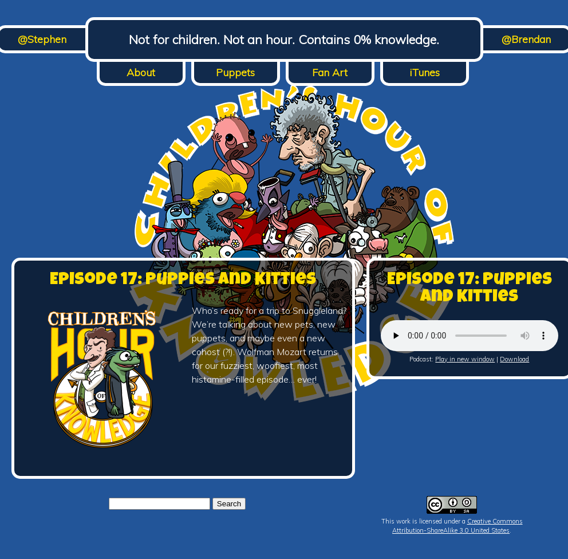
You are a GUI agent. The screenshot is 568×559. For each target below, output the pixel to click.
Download (514, 359)
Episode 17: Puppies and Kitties (183, 280)
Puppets (235, 72)
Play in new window (465, 359)
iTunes (424, 72)
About (141, 72)
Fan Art (330, 72)
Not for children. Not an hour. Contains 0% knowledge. (284, 40)
